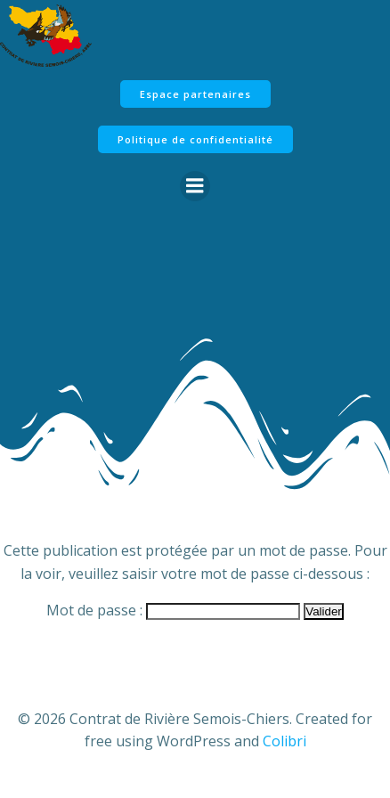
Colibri (284, 741)
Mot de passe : (173, 610)
